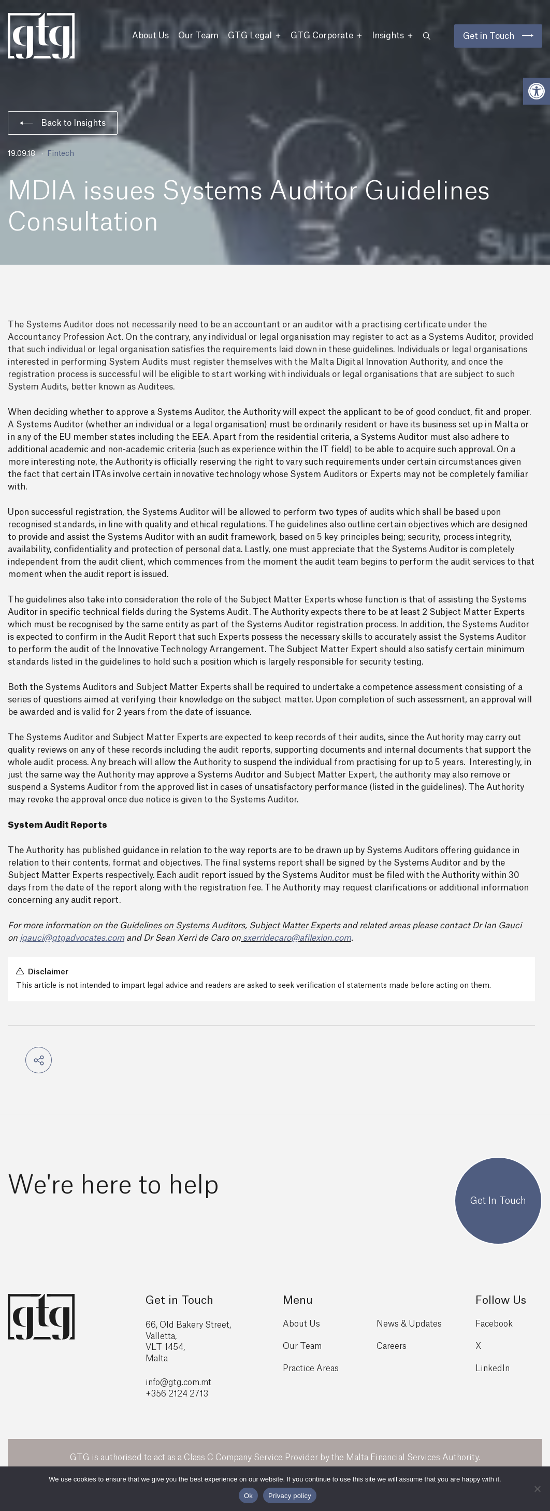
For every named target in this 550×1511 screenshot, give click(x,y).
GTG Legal (254, 36)
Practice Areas (311, 1368)
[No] (537, 1489)
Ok (248, 1496)
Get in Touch (488, 36)
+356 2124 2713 (177, 1394)
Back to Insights (63, 123)
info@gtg (164, 1382)
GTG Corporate (327, 36)
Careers (392, 1346)
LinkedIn (492, 1368)
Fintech (60, 153)
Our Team (198, 36)
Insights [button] (392, 36)
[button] (536, 91)
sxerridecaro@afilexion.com (297, 938)
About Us (150, 36)
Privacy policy (289, 1496)
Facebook (494, 1324)
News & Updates (409, 1324)
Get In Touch (498, 1200)
